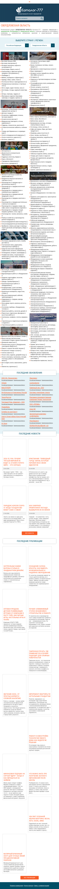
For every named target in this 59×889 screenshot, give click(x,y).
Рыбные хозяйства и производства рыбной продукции (13, 218)
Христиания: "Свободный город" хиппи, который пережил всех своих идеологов (39, 462)
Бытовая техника (9, 61)
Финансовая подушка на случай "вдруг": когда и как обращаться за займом (14, 777)
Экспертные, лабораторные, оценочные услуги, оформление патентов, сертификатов (43, 101)
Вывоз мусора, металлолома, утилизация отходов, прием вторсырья (15, 339)
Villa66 (4, 383)
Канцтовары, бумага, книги (11, 69)
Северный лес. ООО (37, 388)
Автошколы (6, 151)
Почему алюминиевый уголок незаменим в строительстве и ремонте (40, 611)
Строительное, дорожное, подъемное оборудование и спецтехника (42, 279)
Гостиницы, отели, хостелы (40, 127)
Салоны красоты (8, 353)
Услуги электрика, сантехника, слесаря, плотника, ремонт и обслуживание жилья (14, 358)
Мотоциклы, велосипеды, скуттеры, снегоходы (42, 357)
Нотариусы (35, 77)
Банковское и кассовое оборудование (43, 181)
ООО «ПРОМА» (35, 404)
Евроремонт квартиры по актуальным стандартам (39, 695)
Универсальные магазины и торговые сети (14, 85)
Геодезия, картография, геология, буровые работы (12, 278)
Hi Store (4, 423)
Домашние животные (9, 342)
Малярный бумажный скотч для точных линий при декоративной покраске (14, 857)
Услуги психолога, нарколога (11, 137)
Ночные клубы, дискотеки (39, 143)
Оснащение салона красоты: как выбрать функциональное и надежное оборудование (39, 569)
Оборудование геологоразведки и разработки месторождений (41, 256)
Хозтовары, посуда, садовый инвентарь (14, 91)
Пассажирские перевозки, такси (41, 360)
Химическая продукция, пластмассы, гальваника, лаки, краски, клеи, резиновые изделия (42, 294)
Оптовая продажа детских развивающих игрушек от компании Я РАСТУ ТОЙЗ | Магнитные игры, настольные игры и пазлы (14, 614)
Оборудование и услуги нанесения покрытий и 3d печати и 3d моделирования (41, 260)
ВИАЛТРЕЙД (6, 388)
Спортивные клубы (37, 151)
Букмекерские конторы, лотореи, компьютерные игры (41, 124)
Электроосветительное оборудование (43, 302)
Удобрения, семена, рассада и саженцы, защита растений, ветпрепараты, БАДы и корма (15, 227)
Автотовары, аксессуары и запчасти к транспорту (43, 332)
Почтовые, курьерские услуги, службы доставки (14, 242)
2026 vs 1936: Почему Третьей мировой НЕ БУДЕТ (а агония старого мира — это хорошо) (14, 462)
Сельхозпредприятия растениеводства (15, 224)
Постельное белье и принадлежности (14, 82)
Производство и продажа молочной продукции (13, 187)
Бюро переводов (36, 71)
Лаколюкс (33, 378)
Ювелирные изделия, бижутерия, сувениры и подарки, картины (12, 97)
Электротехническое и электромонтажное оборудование (42, 305)
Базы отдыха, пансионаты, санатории (43, 117)
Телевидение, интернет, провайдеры (14, 253)
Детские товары (7, 113)
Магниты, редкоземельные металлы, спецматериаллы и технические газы (43, 229)
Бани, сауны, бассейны (38, 119)
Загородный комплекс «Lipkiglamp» (38, 415)
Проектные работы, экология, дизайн (14, 311)
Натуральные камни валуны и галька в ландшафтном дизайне (14, 568)
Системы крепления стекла (40, 392)
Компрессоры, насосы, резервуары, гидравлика (42, 225)
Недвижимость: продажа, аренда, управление (12, 300)
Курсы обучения (7, 159)
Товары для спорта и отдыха (40, 156)
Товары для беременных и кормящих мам (13, 132)
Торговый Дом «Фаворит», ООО (13, 402)
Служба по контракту (9, 412)
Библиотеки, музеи (37, 121)
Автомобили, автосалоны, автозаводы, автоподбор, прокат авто (43, 326)
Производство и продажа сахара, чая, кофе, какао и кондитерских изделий (14, 207)
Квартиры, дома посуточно (40, 133)
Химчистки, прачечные (9, 366)
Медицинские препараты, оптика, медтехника (12, 122)
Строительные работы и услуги (12, 325)
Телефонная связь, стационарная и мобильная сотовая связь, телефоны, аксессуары (13, 256)
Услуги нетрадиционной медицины (13, 135)
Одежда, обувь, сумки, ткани (11, 80)
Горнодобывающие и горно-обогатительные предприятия (41, 201)
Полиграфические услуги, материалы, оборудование (42, 84)
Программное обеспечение (40, 89)
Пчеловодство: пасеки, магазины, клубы (15, 214)
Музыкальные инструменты (40, 141)
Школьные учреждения (10, 163)
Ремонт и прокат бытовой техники (13, 348)
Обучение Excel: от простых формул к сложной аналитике (12, 696)
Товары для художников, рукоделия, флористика (42, 159)
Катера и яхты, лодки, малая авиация (43, 350)
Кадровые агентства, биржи (11, 157)
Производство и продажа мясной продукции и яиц (12, 195)
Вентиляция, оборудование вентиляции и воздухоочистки (14, 270)
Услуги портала (28, 885)
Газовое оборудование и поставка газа (43, 193)
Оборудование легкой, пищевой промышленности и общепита (41, 265)
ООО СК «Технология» (9, 378)
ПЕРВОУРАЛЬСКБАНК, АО (39, 426)
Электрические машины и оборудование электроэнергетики (44, 298)
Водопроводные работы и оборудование (15, 274)
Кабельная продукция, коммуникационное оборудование (42, 221)
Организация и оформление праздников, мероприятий (44, 146)
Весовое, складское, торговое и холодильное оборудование (41, 184)
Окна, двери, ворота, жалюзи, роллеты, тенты (14, 304)
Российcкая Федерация (7, 380)
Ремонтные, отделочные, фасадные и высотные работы (14, 314)
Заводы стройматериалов (10, 281)
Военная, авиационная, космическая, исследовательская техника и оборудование (42, 189)
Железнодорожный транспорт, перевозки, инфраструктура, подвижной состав (43, 340)
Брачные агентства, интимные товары (14, 336)
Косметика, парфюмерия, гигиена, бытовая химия (12, 116)
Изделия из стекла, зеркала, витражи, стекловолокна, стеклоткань (42, 211)
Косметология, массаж (9, 119)
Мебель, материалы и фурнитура (12, 77)
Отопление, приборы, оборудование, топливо (13, 308)
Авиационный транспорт (39, 323)
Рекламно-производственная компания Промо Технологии (40, 398)
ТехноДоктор (6, 397)
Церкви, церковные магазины (41, 170)
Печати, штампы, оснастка (40, 87)
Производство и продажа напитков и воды (13, 199)
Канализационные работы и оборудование (11, 284)
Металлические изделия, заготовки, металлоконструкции (42, 233)
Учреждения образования (10, 161)
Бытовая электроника (9, 63)
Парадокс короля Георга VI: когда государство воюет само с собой (14, 508)
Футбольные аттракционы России (14, 392)
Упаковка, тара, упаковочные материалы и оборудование (43, 289)
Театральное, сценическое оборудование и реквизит (39, 283)
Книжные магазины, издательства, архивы (42, 138)
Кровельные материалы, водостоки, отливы (13, 292)
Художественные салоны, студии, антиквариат (41, 166)
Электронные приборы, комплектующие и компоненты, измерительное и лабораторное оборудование (43, 309)
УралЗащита (34, 421)
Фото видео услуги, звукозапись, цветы (14, 363)
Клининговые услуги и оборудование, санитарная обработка (14, 345)
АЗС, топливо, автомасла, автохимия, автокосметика (42, 336)
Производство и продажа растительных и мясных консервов (14, 203)
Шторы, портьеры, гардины (11, 94)
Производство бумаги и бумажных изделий (42, 269)
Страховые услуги (37, 95)
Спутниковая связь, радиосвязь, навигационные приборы (12, 245)
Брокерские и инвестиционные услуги (43, 69)
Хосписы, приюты (8, 139)
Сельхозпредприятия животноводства (14, 222)
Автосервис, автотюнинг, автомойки (43, 329)
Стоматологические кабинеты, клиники (14, 128)
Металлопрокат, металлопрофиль (42, 241)
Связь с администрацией (41, 885)
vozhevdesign (34, 383)
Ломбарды (6, 75)
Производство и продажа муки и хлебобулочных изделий (12, 191)
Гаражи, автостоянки (38, 344)
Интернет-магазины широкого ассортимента (11, 66)
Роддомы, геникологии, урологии (13, 125)
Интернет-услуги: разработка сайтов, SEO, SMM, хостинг (42, 74)
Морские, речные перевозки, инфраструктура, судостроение (41, 353)
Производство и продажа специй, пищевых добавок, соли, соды (12, 211)
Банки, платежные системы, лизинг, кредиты (42, 66)
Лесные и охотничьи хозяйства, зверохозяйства (12, 175)
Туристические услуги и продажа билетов (41, 163)
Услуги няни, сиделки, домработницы (14, 355)
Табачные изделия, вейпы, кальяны (43, 154)
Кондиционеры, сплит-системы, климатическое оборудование (12, 288)
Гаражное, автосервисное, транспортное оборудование (43, 197)
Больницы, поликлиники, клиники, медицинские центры (13, 110)
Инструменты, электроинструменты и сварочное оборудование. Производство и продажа (42, 216)
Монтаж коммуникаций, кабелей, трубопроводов (12, 296)
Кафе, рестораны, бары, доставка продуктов (41, 130)
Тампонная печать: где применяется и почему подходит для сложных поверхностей (39, 654)
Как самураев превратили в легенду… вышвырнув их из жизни (39, 508)
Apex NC (33, 409)
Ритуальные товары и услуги (11, 350)
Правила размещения (16, 885)
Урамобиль (6, 407)
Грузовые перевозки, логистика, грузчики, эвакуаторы (41, 347)
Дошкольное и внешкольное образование (11, 154)
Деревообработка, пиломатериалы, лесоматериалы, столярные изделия (43, 205)
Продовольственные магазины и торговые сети (12, 179)
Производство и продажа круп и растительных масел (12, 183)
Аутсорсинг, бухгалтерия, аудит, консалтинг (40, 62)
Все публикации (29, 878)
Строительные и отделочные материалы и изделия (14, 322)
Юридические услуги (38, 105)
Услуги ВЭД (35, 97)
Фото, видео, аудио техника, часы (13, 88)
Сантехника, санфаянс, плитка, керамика (14, 318)
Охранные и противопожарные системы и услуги (43, 80)
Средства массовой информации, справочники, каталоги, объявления (14, 249)
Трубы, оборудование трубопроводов (43, 286)
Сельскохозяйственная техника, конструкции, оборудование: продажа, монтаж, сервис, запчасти (43, 274)
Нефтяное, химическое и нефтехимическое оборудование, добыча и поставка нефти (44, 245)
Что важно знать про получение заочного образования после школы (38, 777)
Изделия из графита (38, 208)
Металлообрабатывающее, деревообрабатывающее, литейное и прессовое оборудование (42, 237)
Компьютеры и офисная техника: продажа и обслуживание (12, 72)
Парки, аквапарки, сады (39, 149)
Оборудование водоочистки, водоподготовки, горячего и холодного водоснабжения (43, 251)
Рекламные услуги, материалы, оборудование (40, 92)
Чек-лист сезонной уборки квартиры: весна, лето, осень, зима (39, 818)
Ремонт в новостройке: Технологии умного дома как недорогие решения (39, 739)
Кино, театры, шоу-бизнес (39, 135)
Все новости (29, 533)
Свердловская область (19, 380)
